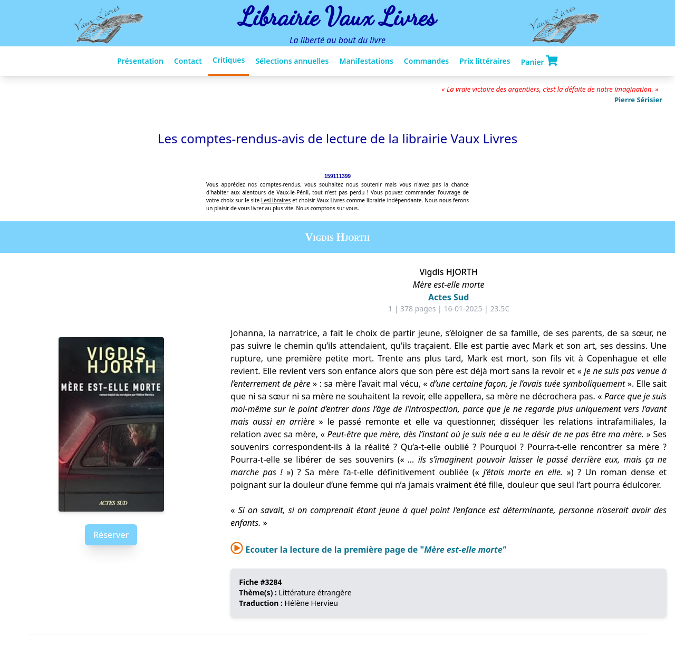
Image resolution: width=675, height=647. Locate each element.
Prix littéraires (484, 61)
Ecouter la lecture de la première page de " (368, 549)
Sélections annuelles (292, 61)
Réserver (111, 535)
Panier (539, 61)
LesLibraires (276, 200)
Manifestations (366, 61)
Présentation (140, 61)
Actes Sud (448, 297)
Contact (188, 61)
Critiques (229, 60)
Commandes (426, 61)
